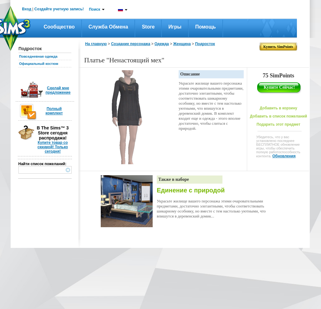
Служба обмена (108, 26)
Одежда (162, 44)
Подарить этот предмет (278, 124)
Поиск (94, 9)
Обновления (283, 156)
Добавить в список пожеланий (278, 116)
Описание (190, 74)
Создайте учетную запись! (59, 9)
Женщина (182, 44)
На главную (96, 44)
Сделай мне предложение (58, 90)
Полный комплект (54, 111)
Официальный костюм (38, 63)
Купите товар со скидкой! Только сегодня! (53, 147)
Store (148, 26)
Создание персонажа (130, 44)
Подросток (205, 44)
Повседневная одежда (38, 56)
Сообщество (59, 26)
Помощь (205, 26)
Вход (26, 9)
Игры (174, 26)
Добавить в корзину (278, 108)
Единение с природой (191, 190)
